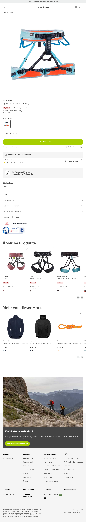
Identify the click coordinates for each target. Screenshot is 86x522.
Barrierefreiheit (69, 477)
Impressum (69, 512)
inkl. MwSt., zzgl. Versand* (19, 108)
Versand (67, 466)
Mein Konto (48, 462)
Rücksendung (69, 470)
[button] (78, 297)
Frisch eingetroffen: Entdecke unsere (39, 2)
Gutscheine (48, 473)
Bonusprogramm (50, 458)
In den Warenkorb (43, 142)
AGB (62, 512)
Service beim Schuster (52, 466)
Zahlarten (67, 473)
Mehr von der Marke (20, 224)
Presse (25, 481)
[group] (43, 54)
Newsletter (27, 477)
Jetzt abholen (74, 161)
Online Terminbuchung (52, 470)
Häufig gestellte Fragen (72, 458)
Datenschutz (78, 512)
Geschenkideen (49, 477)
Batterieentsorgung (51, 481)
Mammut (7, 100)
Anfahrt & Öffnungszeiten (73, 462)
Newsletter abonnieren (16, 444)
